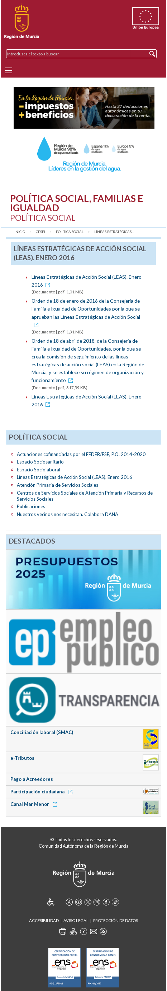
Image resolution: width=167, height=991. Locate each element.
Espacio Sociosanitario (40, 462)
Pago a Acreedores (31, 779)
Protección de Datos (115, 920)
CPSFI (40, 232)
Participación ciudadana (42, 791)
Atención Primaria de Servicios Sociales (57, 485)
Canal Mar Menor (34, 804)
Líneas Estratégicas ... (114, 232)
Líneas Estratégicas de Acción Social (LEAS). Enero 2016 (74, 477)
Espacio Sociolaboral (38, 469)
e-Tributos (22, 758)
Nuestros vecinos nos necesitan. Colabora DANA (67, 514)
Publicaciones (31, 506)
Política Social (70, 232)
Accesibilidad (44, 920)
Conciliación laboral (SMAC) (41, 732)
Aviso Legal (76, 920)
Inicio (19, 232)
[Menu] (8, 70)
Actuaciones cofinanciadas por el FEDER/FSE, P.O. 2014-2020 (81, 454)
